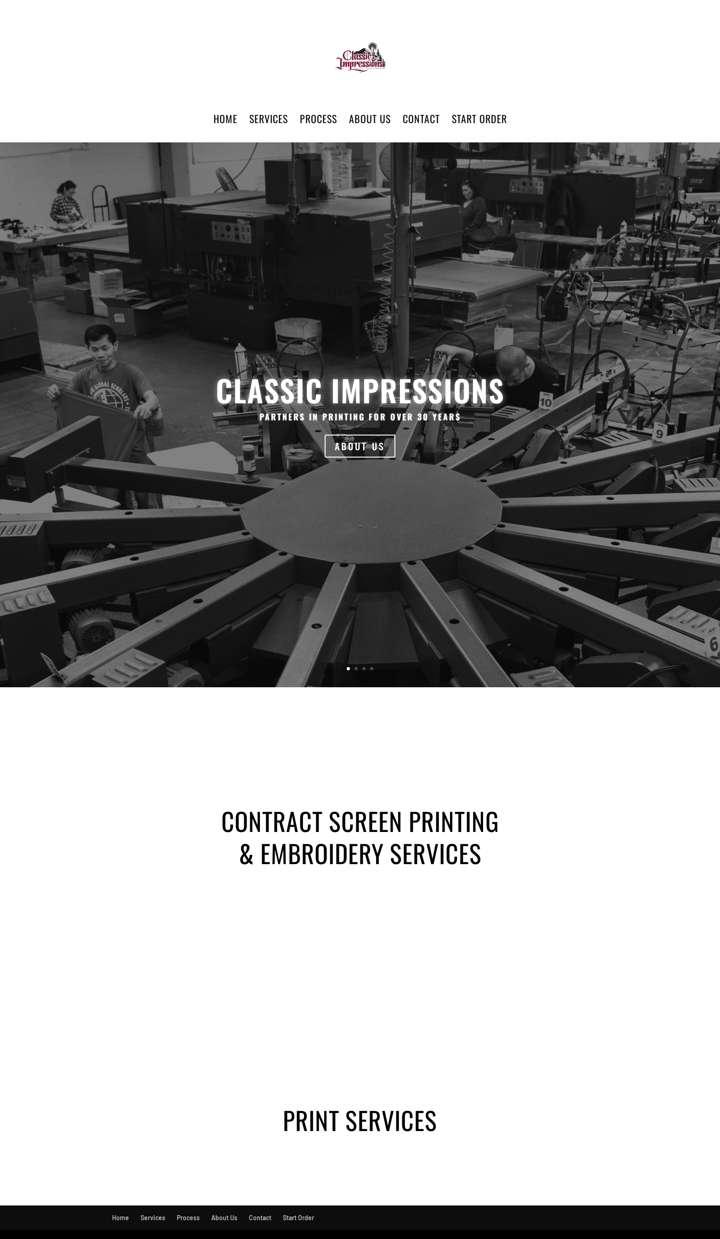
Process (318, 120)
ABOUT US (360, 446)
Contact (421, 120)
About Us (370, 120)
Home (225, 120)
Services (268, 120)
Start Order (479, 120)
